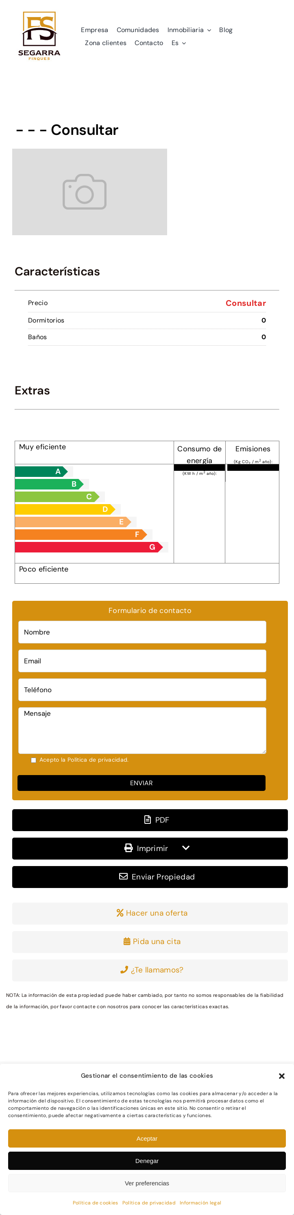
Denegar (147, 1160)
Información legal (201, 1203)
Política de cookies (95, 1203)
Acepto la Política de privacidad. (84, 759)
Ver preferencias (147, 1183)
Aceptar (147, 1138)
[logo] (40, 10)
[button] (282, 1076)
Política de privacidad (149, 1203)
